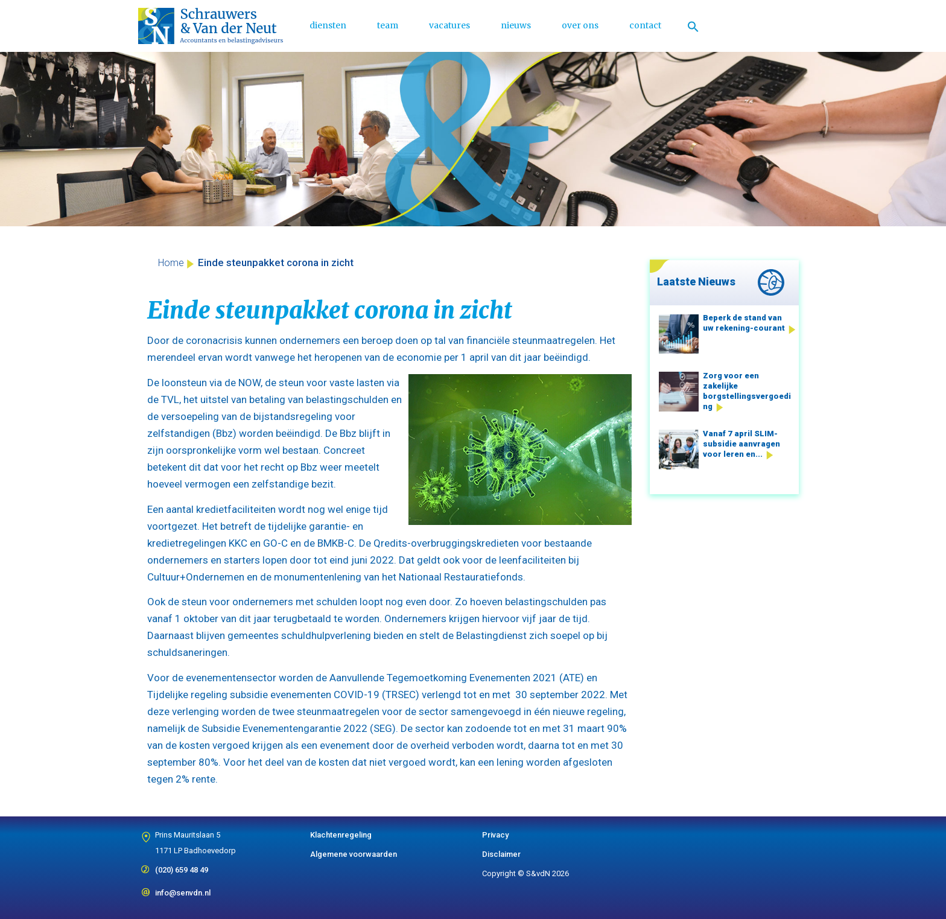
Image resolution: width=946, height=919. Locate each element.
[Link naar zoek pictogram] (693, 26)
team (387, 25)
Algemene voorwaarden (353, 854)
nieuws (516, 25)
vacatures (449, 25)
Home (171, 263)
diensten (328, 25)
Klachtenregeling (341, 834)
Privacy (495, 834)
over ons (580, 25)
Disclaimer (501, 854)
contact (645, 25)
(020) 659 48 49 (181, 866)
